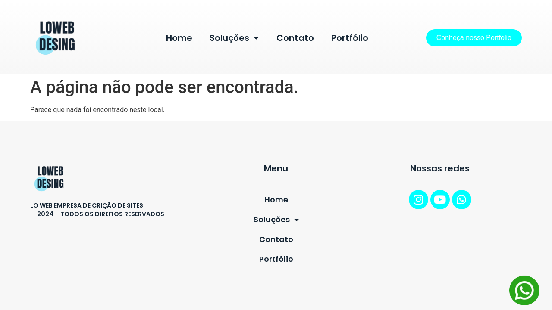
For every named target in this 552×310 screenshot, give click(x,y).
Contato (295, 38)
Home (179, 38)
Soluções (234, 37)
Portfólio (349, 38)
